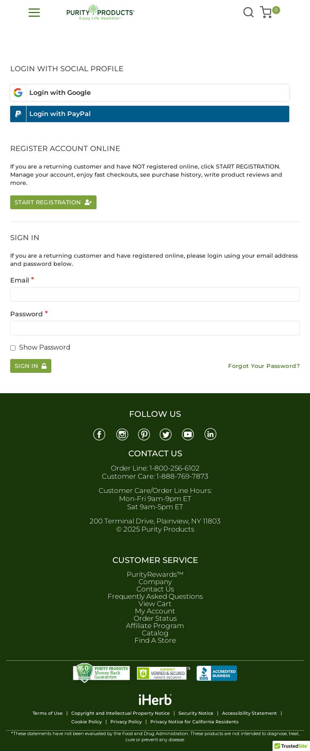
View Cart (155, 603)
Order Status (155, 618)
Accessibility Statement (249, 713)
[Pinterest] (144, 434)
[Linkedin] (211, 434)
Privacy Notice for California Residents (194, 722)
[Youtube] (188, 434)
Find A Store (155, 640)
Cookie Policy (86, 722)
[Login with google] (149, 93)
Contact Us (155, 589)
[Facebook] (99, 434)
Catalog (155, 633)
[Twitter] (166, 434)
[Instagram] (121, 434)
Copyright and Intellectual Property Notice (120, 713)
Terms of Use (48, 713)
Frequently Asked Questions (155, 596)
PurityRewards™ (155, 574)
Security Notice (195, 713)
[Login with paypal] (149, 114)
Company (155, 581)
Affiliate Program (155, 625)
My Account (155, 611)
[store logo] (107, 12)
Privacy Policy (126, 722)
